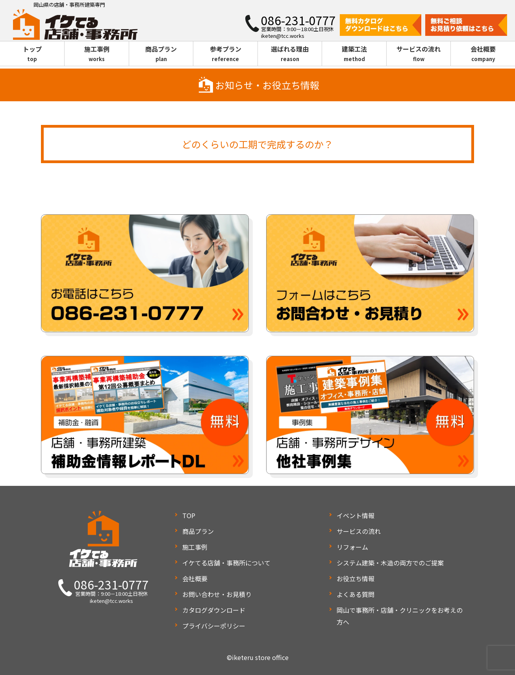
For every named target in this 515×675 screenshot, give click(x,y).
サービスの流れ (419, 54)
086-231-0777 (111, 584)
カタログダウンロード (213, 610)
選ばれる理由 (290, 54)
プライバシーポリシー (213, 625)
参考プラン (225, 54)
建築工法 (354, 54)
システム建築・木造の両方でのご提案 (390, 562)
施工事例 (97, 54)
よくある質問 (355, 594)
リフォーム (352, 547)
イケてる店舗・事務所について (226, 562)
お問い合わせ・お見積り (217, 594)
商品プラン (161, 54)
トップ (32, 54)
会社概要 (483, 54)
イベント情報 (355, 515)
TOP (188, 515)
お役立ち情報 (355, 578)
